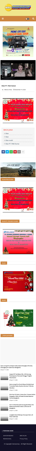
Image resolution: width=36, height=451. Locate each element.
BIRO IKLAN (23, 435)
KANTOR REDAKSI (8, 435)
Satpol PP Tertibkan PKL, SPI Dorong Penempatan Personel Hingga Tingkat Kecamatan (20, 375)
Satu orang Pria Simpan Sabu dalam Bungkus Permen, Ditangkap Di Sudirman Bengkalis (17, 366)
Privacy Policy (24, 439)
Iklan (7, 133)
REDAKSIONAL (7, 439)
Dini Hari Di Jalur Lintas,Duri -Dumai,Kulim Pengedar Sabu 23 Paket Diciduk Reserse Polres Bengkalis (22, 396)
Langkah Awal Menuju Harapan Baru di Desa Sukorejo (21, 415)
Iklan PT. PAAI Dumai (12, 144)
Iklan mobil (9, 140)
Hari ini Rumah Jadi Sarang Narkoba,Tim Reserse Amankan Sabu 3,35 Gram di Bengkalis (21, 406)
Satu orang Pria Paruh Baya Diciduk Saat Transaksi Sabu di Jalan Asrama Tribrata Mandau (21, 386)
